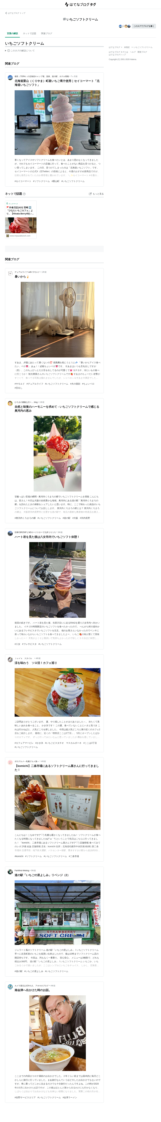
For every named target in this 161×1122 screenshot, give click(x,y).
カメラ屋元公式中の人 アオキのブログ (32, 986)
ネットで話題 (29, 33)
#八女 (17, 644)
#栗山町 (56, 181)
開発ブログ (142, 52)
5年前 (33, 870)
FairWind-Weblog (22, 870)
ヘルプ (133, 52)
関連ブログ (46, 33)
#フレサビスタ (29, 644)
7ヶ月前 (74, 76)
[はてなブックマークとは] (24, 193)
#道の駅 (67, 518)
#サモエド (20, 384)
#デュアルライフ (35, 384)
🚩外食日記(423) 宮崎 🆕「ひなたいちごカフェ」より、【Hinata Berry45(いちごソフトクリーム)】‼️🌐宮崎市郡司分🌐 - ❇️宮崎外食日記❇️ (20, 211)
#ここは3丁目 (90, 743)
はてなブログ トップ (15, 13)
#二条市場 (74, 856)
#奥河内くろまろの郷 (25, 518)
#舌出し (18, 388)
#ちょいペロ (88, 384)
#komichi (19, 856)
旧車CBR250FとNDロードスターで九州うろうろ (35, 532)
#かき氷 (39, 743)
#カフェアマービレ (24, 743)
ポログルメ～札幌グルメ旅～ (27, 761)
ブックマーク (12, 203)
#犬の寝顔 (75, 384)
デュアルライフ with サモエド (27, 272)
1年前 (44, 272)
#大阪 (75, 518)
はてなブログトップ (117, 55)
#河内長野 (85, 518)
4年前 (38, 658)
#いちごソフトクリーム (73, 181)
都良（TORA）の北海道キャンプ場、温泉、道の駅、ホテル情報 (42, 76)
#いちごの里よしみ (33, 971)
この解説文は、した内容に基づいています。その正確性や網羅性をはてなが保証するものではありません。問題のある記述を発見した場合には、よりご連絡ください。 (20, 51)
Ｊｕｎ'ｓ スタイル (24, 658)
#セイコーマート (23, 181)
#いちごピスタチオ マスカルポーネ (63, 743)
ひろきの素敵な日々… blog (26, 402)
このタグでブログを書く (143, 26)
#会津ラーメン (70, 1097)
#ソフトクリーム (41, 181)
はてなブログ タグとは (118, 52)
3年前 (60, 532)
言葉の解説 (12, 33)
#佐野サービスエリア (25, 1097)
